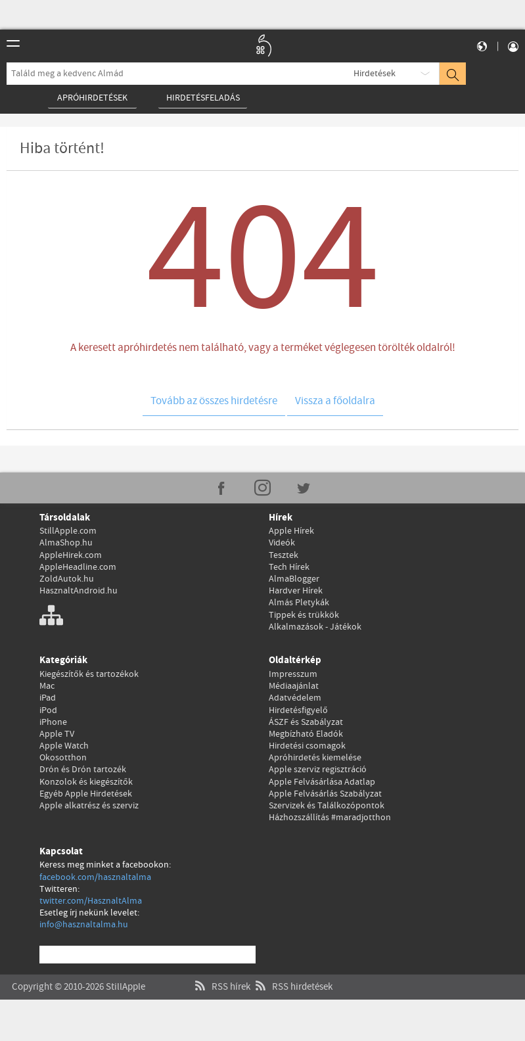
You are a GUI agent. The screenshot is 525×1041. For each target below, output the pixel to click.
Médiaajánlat (294, 686)
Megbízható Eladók (306, 734)
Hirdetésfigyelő (298, 710)
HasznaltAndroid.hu (78, 591)
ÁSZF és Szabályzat (306, 722)
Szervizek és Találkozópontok (326, 806)
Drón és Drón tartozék (82, 769)
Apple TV (56, 734)
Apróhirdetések (92, 98)
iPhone (53, 722)
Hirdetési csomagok (307, 746)
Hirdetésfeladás (203, 98)
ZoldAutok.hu (66, 579)
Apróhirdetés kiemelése (315, 758)
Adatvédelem (295, 698)
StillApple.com (68, 531)
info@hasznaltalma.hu (83, 925)
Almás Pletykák (299, 603)
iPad (47, 698)
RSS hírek (221, 973)
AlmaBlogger (294, 579)
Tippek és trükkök (304, 615)
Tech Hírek (289, 567)
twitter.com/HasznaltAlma (90, 901)
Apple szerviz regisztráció (318, 769)
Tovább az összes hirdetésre (213, 401)
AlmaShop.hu (66, 543)
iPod (48, 710)
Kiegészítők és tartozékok (89, 674)
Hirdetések (375, 74)
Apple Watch (64, 746)
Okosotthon (63, 758)
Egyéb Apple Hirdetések (85, 794)
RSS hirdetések (292, 973)
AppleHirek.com (70, 555)
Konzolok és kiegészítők (86, 782)
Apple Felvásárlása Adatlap (322, 782)
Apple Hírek (291, 531)
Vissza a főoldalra (335, 401)
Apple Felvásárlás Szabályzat (325, 794)
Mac (47, 686)
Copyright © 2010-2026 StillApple (78, 973)
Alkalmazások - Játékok (315, 627)
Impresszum (293, 674)
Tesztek (283, 555)
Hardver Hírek (296, 591)
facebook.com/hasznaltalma (95, 877)
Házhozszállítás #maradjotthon (330, 817)
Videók (282, 543)
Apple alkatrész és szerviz (89, 806)
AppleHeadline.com (77, 567)
